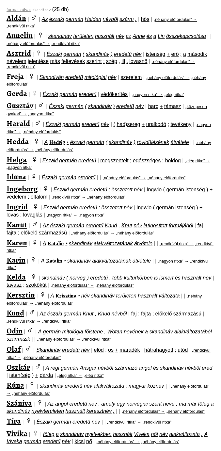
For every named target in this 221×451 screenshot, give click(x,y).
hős (145, 19)
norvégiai (137, 404)
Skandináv (48, 350)
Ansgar (88, 368)
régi (55, 368)
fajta (11, 232)
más (55, 61)
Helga (17, 159)
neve (169, 404)
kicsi (79, 441)
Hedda (18, 141)
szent (155, 404)
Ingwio (154, 189)
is (156, 278)
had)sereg (128, 124)
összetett (122, 189)
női (154, 434)
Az (45, 19)
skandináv (60, 36)
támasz (172, 106)
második (197, 54)
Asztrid (19, 53)
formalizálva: (19, 9)
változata (169, 295)
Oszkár (18, 367)
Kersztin (21, 295)
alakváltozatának (113, 243)
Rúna (15, 385)
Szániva (19, 403)
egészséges (147, 160)
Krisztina (65, 295)
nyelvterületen (48, 411)
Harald (18, 123)
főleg (204, 404)
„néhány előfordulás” (42, 131)
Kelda (16, 277)
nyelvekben (98, 434)
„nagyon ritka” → (147, 94)
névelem (16, 61)
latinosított (155, 225)
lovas (13, 214)
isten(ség (20, 375)
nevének (134, 331)
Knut (126, 225)
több (117, 278)
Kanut (17, 224)
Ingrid (17, 206)
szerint (94, 61)
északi (56, 19)
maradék (129, 350)
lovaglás (32, 214)
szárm (126, 19)
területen (83, 36)
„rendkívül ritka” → (69, 197)
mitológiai (96, 77)
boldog (173, 160)
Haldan (93, 19)
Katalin (56, 243)
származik (18, 339)
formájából (181, 225)
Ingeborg (22, 189)
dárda (46, 375)
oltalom (39, 197)
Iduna (16, 176)
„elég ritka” (174, 94)
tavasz (14, 285)
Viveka (142, 434)
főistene (94, 331)
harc (153, 106)
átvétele (180, 142)
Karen (17, 242)
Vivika (17, 433)
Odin (15, 331)
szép (111, 61)
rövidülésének (153, 142)
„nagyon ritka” (41, 113)
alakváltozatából (193, 331)
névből (110, 19)
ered (207, 368)
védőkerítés (114, 94)
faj (200, 225)
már (192, 404)
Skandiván (51, 77)
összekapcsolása (186, 36)
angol (145, 368)
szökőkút (36, 285)
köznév (156, 386)
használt (105, 36)
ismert (166, 278)
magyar (137, 386)
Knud (111, 225)
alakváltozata (109, 386)
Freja (15, 76)
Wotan (114, 331)
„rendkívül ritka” (21, 26)
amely (108, 404)
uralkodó (156, 124)
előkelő (29, 232)
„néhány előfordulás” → (175, 19)
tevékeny (180, 124)
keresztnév (99, 411)
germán (74, 19)
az (128, 36)
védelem (16, 197)
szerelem (131, 77)
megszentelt (114, 160)
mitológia (72, 331)
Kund (15, 313)
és (149, 36)
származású (53, 232)
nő (89, 441)
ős (111, 350)
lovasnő (138, 61)
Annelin (20, 35)
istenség (156, 54)
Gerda (17, 93)
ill (123, 61)
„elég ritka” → (197, 160)
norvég (78, 278)
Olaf (14, 349)
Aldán (16, 18)
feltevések (73, 61)
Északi (54, 54)
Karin (16, 260)
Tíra (14, 421)
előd (98, 350)
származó (126, 368)
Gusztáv (20, 105)
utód (183, 350)
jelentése (38, 61)
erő (175, 54)
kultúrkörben (138, 278)
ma (182, 404)
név (120, 36)
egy (121, 404)
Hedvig (57, 142)
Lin (161, 36)
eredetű (123, 54)
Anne (139, 36)
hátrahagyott (158, 350)
